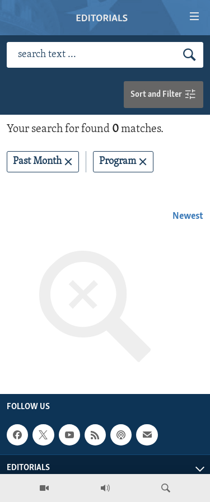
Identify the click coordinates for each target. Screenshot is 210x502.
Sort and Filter (163, 95)
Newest (187, 216)
